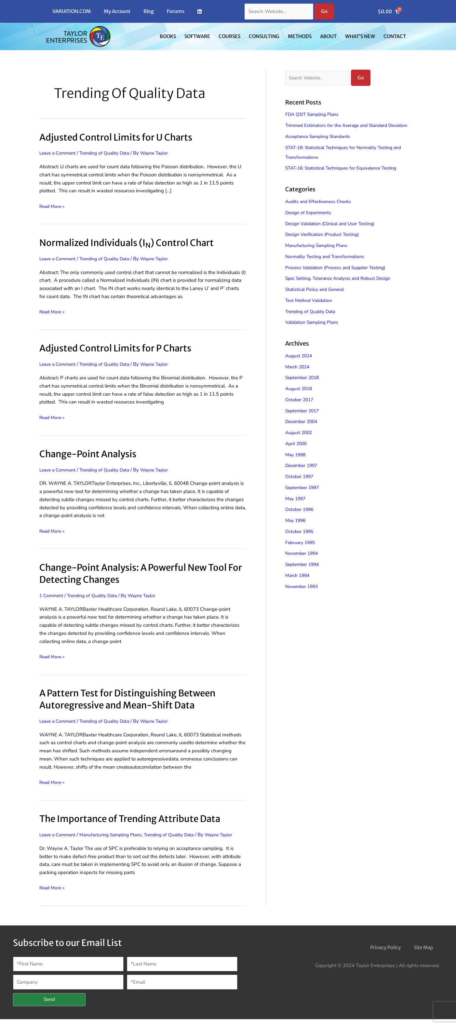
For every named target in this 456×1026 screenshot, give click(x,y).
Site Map (423, 954)
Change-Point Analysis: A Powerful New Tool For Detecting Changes (142, 573)
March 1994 (298, 585)
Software (197, 36)
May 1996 (296, 530)
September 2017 (303, 420)
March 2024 (298, 376)
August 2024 (299, 365)
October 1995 (300, 541)
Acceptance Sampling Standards (321, 146)
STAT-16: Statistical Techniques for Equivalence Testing (345, 178)
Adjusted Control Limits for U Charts (122, 137)
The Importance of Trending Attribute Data (138, 818)
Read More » (53, 206)
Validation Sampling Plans (313, 332)
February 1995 (301, 552)
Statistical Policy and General (317, 299)
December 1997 (303, 475)
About (328, 36)
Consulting (264, 36)
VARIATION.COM (71, 11)
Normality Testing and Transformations (327, 266)
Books (168, 36)
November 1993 (303, 596)
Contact (394, 36)
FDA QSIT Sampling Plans (314, 114)
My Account (117, 11)
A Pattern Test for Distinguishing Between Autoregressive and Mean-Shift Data (136, 699)
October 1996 (300, 519)
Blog (148, 11)
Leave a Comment (59, 153)
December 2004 (303, 431)
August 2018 (299, 398)
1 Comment (52, 595)
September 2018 (303, 387)
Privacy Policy (385, 954)
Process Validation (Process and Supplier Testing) (339, 277)
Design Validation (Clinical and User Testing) (333, 233)
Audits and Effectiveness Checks (320, 211)
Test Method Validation (310, 310)
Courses (229, 36)
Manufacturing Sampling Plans (116, 834)
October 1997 (300, 486)
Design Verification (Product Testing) (324, 244)
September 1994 (303, 574)
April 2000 (297, 453)
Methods (300, 36)
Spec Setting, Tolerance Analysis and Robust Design (342, 288)
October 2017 (300, 409)
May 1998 (296, 464)
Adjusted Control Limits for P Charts (121, 348)
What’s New (360, 36)
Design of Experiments (310, 222)
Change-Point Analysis (92, 453)
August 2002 (299, 442)
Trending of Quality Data (109, 153)
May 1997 (296, 508)
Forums (175, 11)
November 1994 (303, 563)
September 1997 (303, 497)
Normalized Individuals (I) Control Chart (134, 242)
